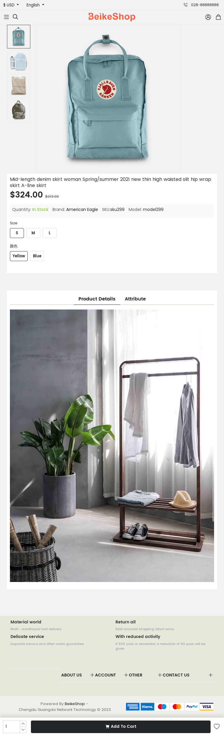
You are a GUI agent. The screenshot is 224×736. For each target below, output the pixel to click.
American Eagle (82, 209)
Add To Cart (121, 726)
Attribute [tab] (135, 299)
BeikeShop (75, 703)
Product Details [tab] (97, 299)
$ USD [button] (9, 5)
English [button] (34, 5)
